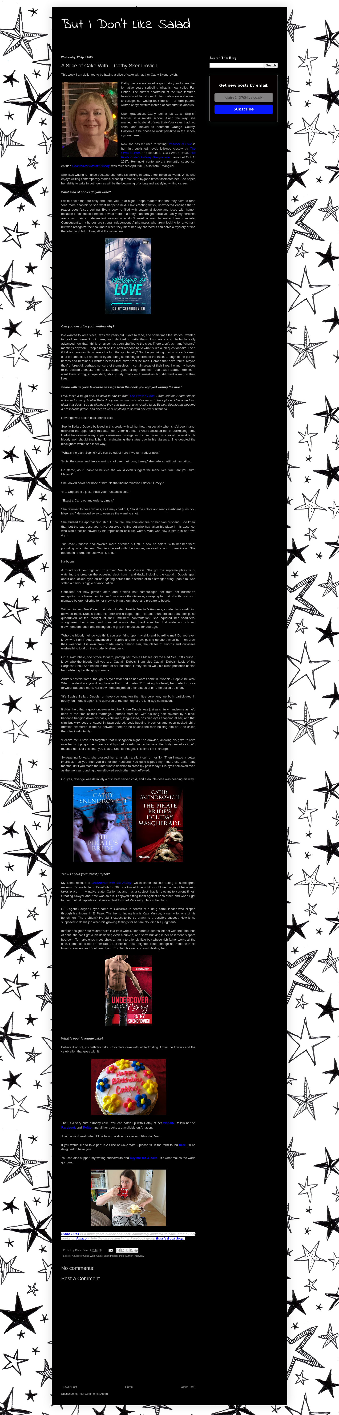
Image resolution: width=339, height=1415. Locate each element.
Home (129, 1387)
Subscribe (244, 109)
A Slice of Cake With (83, 1255)
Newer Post (69, 1387)
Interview (139, 1255)
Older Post (187, 1387)
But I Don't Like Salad (125, 25)
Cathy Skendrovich (107, 1255)
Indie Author (126, 1255)
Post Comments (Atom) (93, 1393)
